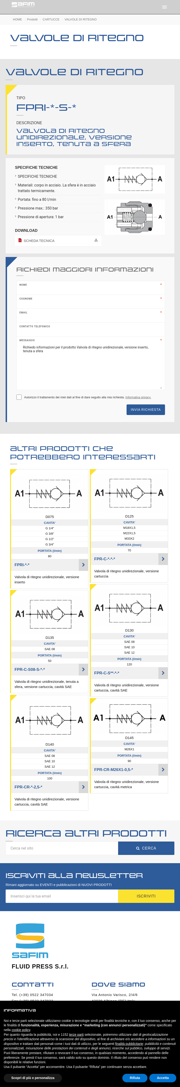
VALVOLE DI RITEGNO (81, 19)
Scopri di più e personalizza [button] (32, 1078)
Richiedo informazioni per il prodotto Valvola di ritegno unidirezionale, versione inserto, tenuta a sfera (90, 365)
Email (23, 312)
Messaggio (27, 340)
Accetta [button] (163, 1078)
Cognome (26, 298)
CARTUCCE (51, 19)
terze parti (76, 1034)
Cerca (146, 848)
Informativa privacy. (138, 397)
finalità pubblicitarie (129, 1044)
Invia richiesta (146, 409)
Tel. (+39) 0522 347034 (32, 995)
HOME (17, 19)
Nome (23, 285)
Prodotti (32, 19)
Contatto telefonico (34, 326)
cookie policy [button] (20, 1030)
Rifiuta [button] (135, 1078)
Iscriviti (146, 896)
